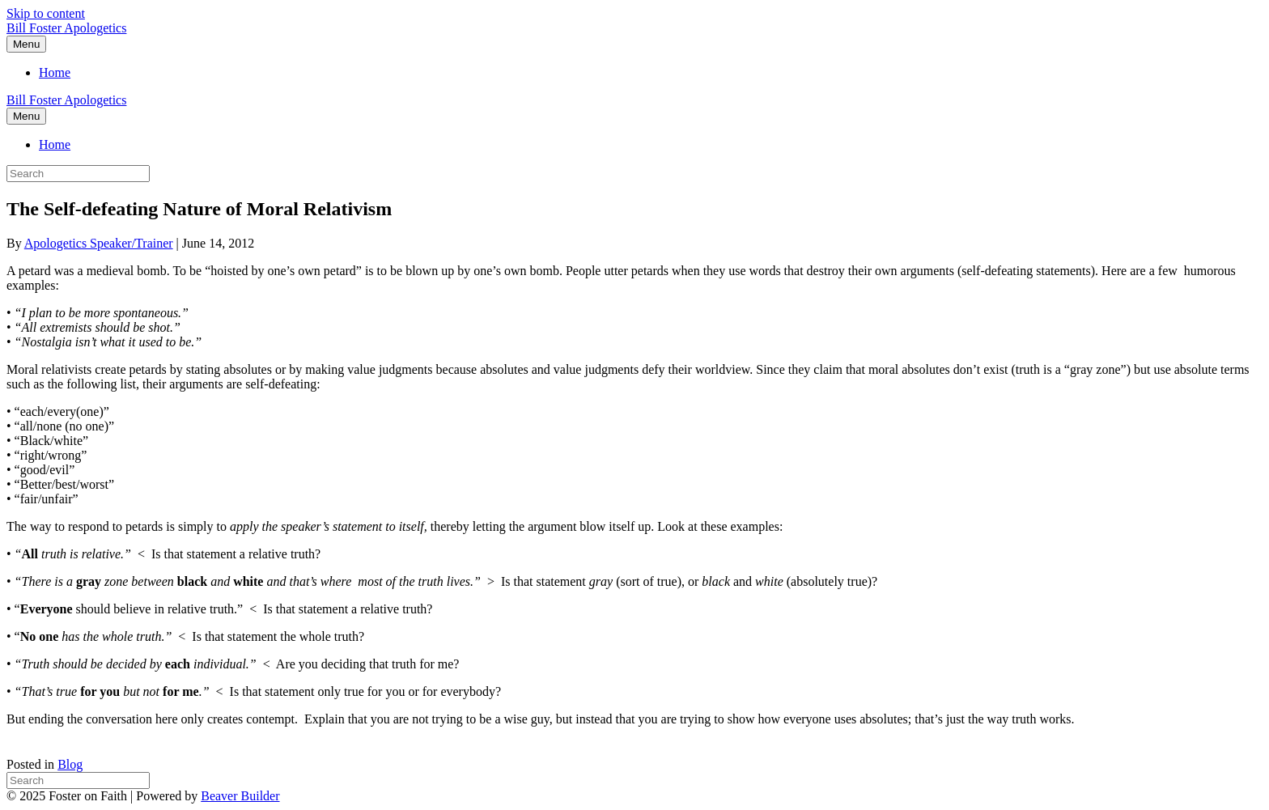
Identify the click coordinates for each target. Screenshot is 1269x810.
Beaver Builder (240, 796)
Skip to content (45, 13)
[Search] (78, 780)
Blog (70, 764)
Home (54, 72)
